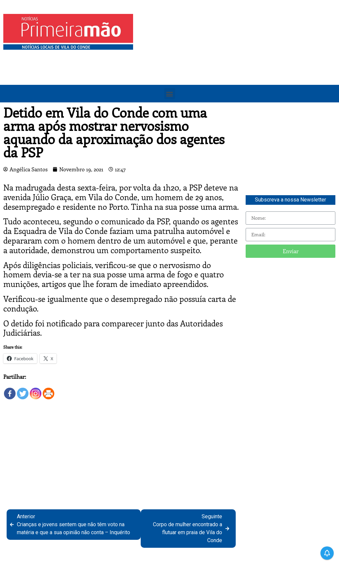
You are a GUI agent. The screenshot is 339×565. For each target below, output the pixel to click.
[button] (169, 93)
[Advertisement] (238, 60)
